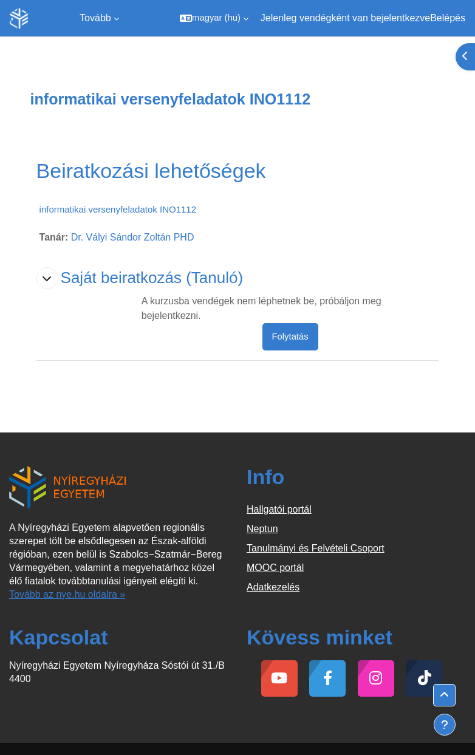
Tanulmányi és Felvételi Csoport (315, 548)
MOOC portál (275, 567)
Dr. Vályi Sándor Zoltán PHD (132, 237)
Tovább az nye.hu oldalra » (67, 594)
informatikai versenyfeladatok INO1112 (117, 209)
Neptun (262, 529)
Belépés (447, 18)
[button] (214, 18)
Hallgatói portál (279, 509)
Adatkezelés (273, 587)
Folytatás (290, 336)
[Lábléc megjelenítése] (445, 725)
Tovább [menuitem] (95, 18)
